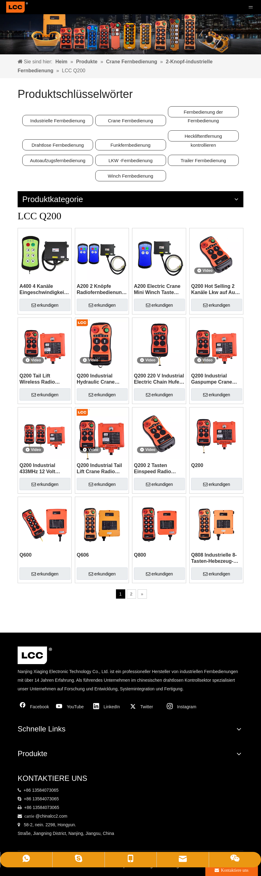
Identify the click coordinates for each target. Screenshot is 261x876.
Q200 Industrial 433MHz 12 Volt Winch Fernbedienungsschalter (44, 469)
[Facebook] (35, 707)
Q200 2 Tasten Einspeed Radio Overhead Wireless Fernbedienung (156, 469)
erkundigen (45, 305)
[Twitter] (145, 707)
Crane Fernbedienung (130, 120)
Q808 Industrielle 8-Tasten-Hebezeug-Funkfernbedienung (214, 558)
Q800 (140, 555)
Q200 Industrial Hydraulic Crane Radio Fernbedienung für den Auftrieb (98, 379)
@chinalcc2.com (51, 816)
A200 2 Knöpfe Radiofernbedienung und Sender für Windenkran (101, 290)
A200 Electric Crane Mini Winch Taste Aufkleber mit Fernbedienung (157, 290)
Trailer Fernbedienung (203, 160)
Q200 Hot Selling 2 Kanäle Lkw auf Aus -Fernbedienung (216, 290)
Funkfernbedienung (130, 145)
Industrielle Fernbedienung (57, 120)
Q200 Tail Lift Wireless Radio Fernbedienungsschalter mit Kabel (44, 379)
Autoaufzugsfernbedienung (57, 160)
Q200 (197, 465)
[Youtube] (71, 707)
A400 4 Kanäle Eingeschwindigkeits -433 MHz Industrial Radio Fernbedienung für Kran (43, 290)
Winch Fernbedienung (130, 176)
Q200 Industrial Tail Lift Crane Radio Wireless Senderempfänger (99, 469)
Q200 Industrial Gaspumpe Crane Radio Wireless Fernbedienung (211, 379)
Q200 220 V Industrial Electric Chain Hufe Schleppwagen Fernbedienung (159, 379)
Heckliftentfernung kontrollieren (203, 137)
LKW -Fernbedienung (131, 160)
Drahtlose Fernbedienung (58, 145)
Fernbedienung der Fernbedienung (203, 113)
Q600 (25, 555)
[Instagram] (182, 707)
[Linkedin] (108, 707)
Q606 (83, 555)
